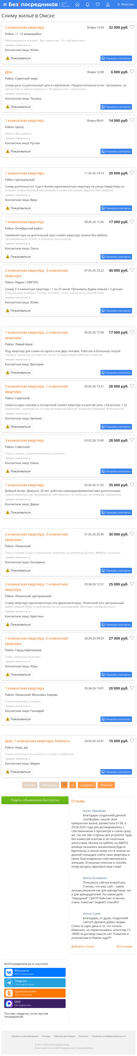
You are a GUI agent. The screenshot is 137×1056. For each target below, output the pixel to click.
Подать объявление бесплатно (35, 800)
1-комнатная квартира (24, 120)
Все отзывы (125, 946)
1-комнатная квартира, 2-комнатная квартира (36, 335)
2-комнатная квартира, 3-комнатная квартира (36, 273)
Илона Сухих (92, 914)
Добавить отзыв (82, 946)
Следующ (86, 785)
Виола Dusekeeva (95, 878)
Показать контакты (118, 58)
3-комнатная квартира (24, 440)
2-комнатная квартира (24, 27)
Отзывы (78, 801)
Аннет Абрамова (94, 811)
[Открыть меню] (38, 4)
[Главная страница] (77, 4)
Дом (8, 71)
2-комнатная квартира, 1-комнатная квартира (36, 389)
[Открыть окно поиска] (125, 4)
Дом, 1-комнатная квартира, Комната (37, 740)
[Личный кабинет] (108, 4)
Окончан (106, 785)
